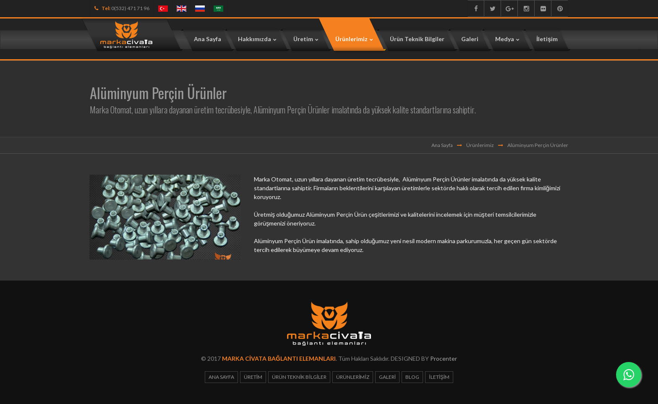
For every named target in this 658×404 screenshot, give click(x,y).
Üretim (253, 377)
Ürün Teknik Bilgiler (299, 377)
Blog (412, 377)
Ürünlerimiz (480, 145)
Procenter (443, 358)
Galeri (387, 377)
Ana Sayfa (442, 145)
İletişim (439, 377)
